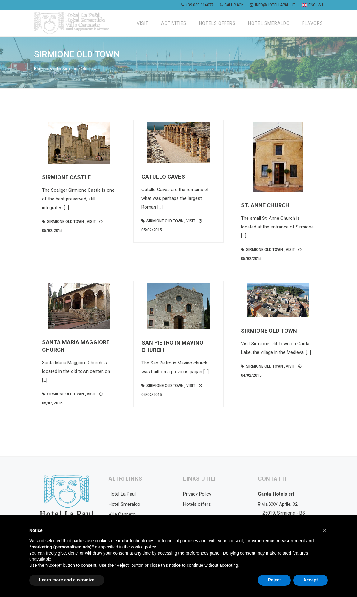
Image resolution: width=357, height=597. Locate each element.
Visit (143, 23)
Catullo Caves (163, 176)
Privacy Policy (197, 494)
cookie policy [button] (143, 546)
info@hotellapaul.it (272, 5)
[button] (325, 530)
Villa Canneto (122, 514)
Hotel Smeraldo (269, 23)
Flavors (312, 23)
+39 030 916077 (197, 5)
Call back (231, 5)
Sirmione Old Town (65, 221)
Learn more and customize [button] (66, 579)
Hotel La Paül (122, 494)
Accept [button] (310, 579)
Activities (174, 23)
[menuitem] (311, 5)
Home (40, 68)
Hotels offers (217, 23)
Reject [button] (274, 579)
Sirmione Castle (66, 177)
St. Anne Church (265, 205)
